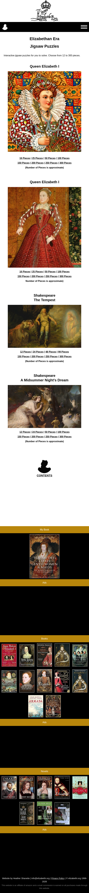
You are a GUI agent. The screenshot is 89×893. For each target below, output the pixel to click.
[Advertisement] (44, 505)
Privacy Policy (57, 878)
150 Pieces (23, 163)
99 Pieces (63, 352)
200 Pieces (37, 163)
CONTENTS (44, 475)
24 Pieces (38, 352)
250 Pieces (52, 163)
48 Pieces (51, 352)
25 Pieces (37, 158)
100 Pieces (64, 158)
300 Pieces (65, 163)
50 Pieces (50, 158)
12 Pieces (25, 352)
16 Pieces (25, 158)
